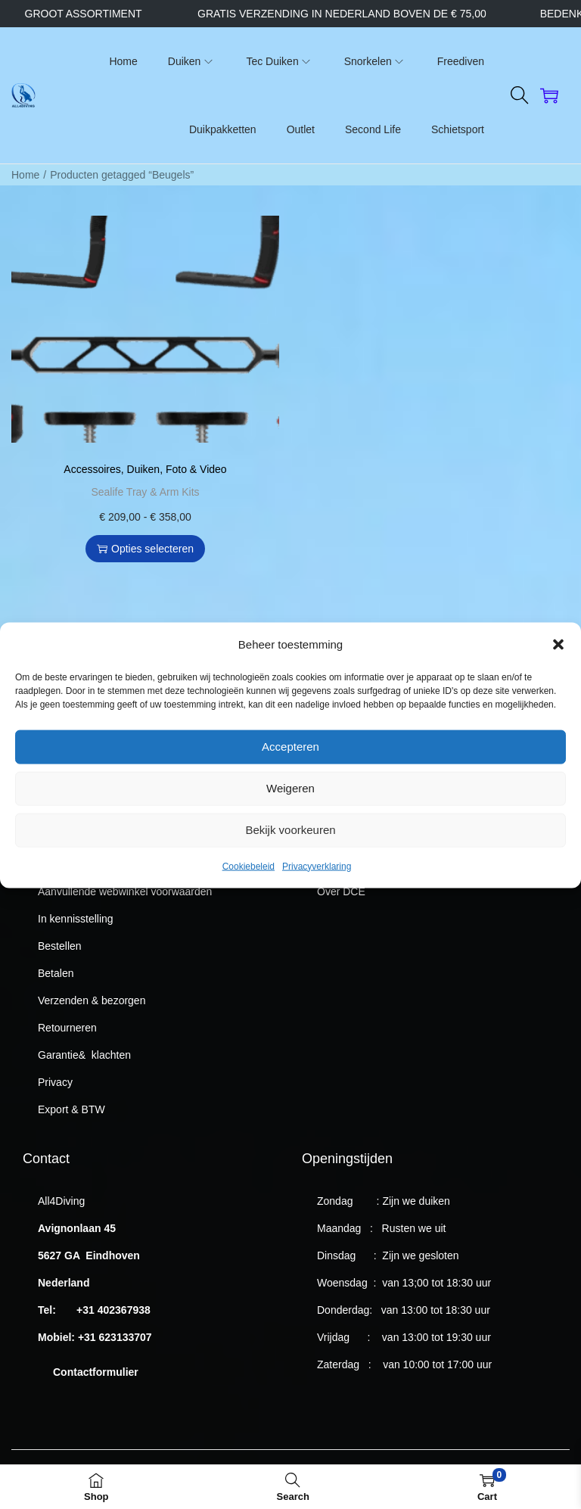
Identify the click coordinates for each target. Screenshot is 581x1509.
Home (25, 175)
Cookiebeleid (248, 890)
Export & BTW (71, 1109)
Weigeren (290, 813)
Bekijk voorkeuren (290, 854)
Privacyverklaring (316, 890)
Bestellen (60, 946)
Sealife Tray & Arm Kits (145, 492)
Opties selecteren (145, 549)
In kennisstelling (75, 919)
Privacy (55, 1082)
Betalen (55, 973)
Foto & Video (196, 469)
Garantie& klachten (84, 1055)
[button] (558, 669)
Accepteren (290, 771)
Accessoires (92, 469)
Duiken (143, 469)
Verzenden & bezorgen (91, 1000)
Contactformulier (95, 1372)
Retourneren (67, 1028)
